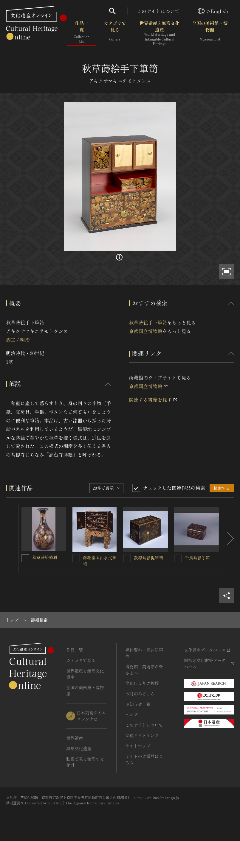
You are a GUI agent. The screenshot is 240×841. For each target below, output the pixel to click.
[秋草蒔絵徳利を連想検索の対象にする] (25, 558)
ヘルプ (132, 714)
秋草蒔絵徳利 (44, 557)
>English (213, 11)
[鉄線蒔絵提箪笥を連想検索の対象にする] (127, 558)
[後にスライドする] (228, 538)
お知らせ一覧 (138, 704)
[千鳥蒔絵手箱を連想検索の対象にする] (178, 558)
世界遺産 (74, 738)
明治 (25, 339)
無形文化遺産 (78, 748)
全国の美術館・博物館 (210, 32)
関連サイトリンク (142, 735)
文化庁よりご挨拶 (142, 683)
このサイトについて (158, 11)
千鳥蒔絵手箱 (197, 558)
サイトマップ (138, 746)
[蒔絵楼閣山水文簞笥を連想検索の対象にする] (76, 558)
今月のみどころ (140, 694)
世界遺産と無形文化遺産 (159, 33)
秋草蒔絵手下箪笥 (148, 322)
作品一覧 (81, 32)
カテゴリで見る (115, 32)
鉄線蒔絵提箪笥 (148, 558)
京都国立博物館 (145, 331)
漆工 (11, 339)
